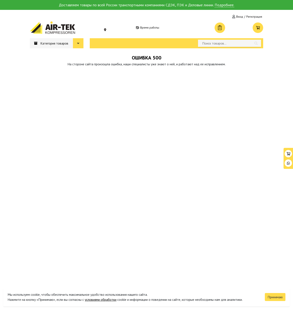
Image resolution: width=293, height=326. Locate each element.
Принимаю (275, 297)
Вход (239, 16)
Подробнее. (224, 5)
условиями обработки (100, 299)
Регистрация (254, 16)
